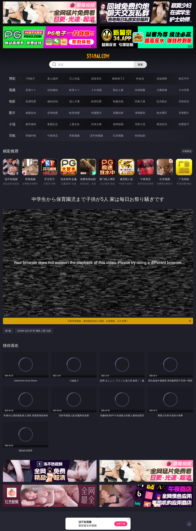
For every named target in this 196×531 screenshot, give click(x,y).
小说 (12, 124)
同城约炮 (31, 135)
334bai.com (97, 56)
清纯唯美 (140, 113)
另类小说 (140, 124)
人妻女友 (74, 124)
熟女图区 (162, 113)
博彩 (12, 78)
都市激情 (31, 124)
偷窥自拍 (31, 113)
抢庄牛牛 (184, 78)
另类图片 (184, 113)
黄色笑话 (162, 124)
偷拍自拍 (52, 101)
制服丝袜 (118, 101)
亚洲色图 (52, 113)
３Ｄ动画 (96, 90)
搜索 (140, 64)
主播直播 (162, 90)
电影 (12, 101)
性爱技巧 (184, 124)
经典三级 (140, 101)
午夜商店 (52, 135)
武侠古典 (96, 124)
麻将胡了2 (118, 78)
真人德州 (52, 78)
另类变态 (184, 101)
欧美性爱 (96, 101)
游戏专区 (96, 78)
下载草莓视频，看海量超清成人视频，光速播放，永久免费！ (129, 321)
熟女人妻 (118, 90)
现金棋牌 (162, 78)
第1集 (8, 330)
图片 (12, 112)
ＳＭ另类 (184, 90)
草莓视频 (74, 135)
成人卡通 (74, 101)
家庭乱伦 (52, 124)
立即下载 (120, 523)
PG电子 (30, 78)
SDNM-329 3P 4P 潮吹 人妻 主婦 (34, 330)
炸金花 (140, 78)
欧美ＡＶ (74, 90)
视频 (12, 90)
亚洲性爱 (31, 101)
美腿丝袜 (118, 113)
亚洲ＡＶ (31, 90)
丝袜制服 (140, 90)
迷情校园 (118, 124)
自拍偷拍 (52, 90)
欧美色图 (74, 113)
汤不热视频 (96, 135)
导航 (12, 135)
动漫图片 (96, 113)
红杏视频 (118, 135)
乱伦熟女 (162, 101)
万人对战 (74, 78)
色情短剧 (140, 135)
